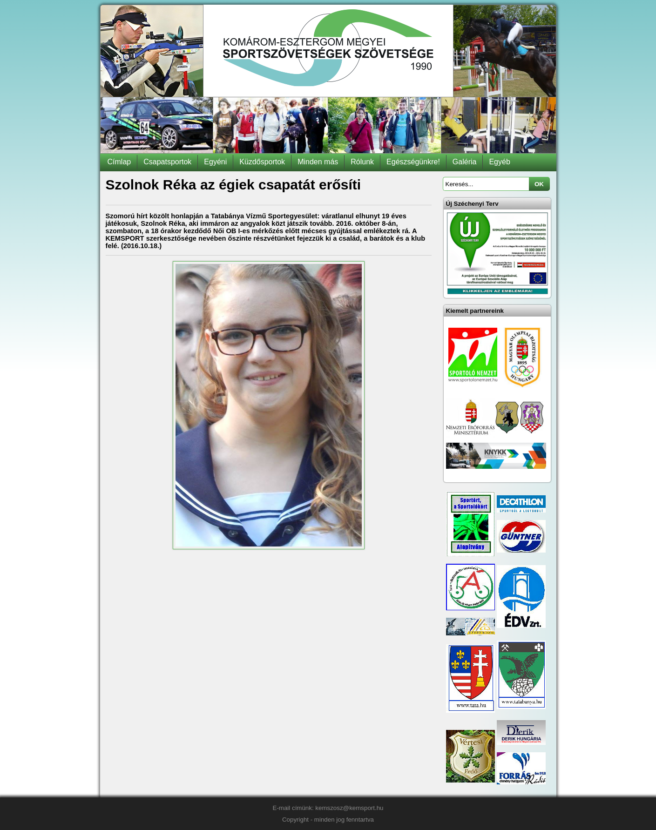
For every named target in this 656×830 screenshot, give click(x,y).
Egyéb (499, 162)
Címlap (119, 162)
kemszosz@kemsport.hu (349, 807)
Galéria (465, 162)
